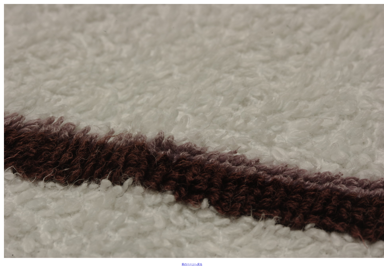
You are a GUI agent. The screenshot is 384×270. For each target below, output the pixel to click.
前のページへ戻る (192, 264)
